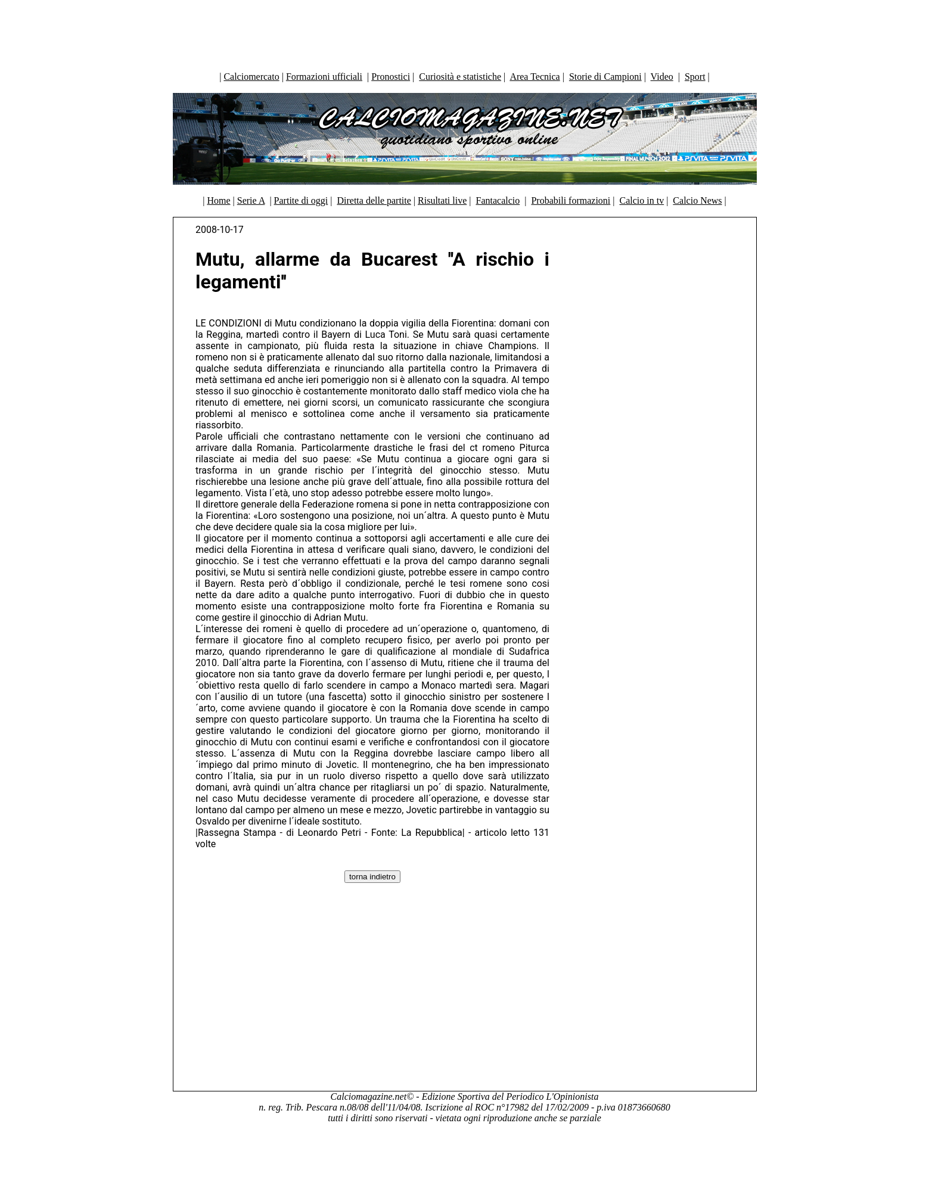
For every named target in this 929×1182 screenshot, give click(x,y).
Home (218, 200)
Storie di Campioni (605, 76)
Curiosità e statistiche (460, 76)
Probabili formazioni (570, 200)
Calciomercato (251, 76)
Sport (695, 76)
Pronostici (390, 76)
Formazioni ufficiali (324, 76)
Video (662, 76)
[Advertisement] (465, 33)
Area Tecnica (534, 76)
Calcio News (697, 200)
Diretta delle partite (374, 200)
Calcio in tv (642, 200)
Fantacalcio (498, 200)
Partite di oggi (301, 200)
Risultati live (442, 200)
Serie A (251, 200)
